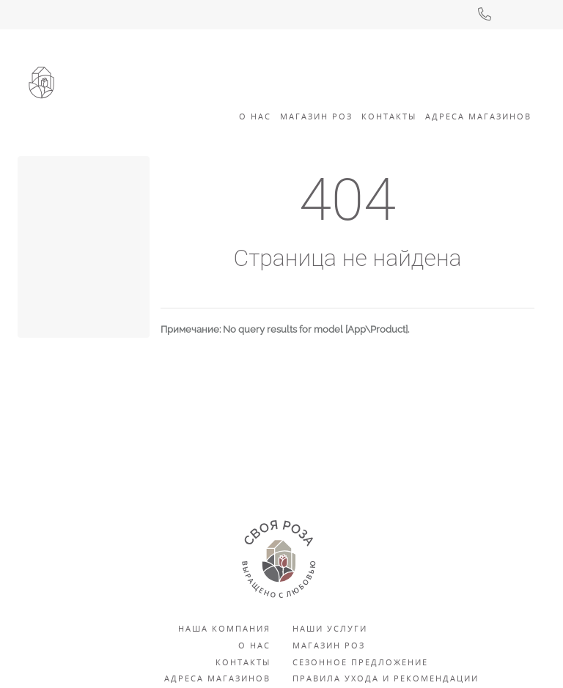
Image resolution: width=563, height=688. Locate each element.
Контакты (388, 116)
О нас (254, 645)
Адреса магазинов (217, 678)
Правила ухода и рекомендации (385, 678)
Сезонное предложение (360, 661)
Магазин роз (316, 116)
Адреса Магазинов (478, 116)
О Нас (255, 116)
